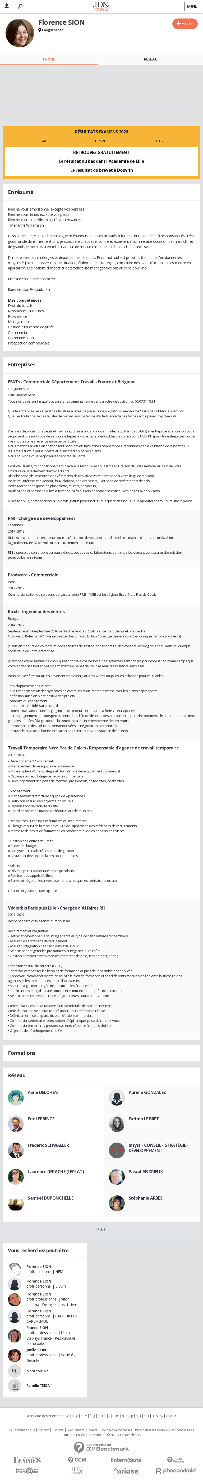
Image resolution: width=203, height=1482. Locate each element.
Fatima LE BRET (144, 1119)
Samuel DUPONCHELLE (50, 1198)
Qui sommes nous (22, 1430)
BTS (159, 140)
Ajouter (188, 23)
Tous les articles (73, 1435)
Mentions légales (182, 1430)
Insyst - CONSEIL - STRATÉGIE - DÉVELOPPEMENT (158, 1147)
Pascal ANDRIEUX (146, 1172)
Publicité (57, 1430)
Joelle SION (36, 1349)
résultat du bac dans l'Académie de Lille (104, 161)
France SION (37, 1327)
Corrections (95, 1435)
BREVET (101, 140)
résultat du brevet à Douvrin (104, 170)
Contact (43, 1430)
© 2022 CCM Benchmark (124, 1435)
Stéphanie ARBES (146, 1198)
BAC (43, 140)
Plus (101, 1229)
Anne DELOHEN (43, 1092)
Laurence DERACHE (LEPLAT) (56, 1172)
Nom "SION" (37, 1370)
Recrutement (75, 1430)
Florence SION (38, 1266)
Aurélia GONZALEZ (147, 1092)
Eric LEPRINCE (41, 1119)
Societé (92, 1430)
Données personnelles (116, 1430)
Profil (49, 59)
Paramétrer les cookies (151, 1430)
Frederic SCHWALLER (48, 1145)
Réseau (150, 59)
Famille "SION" (39, 1385)
